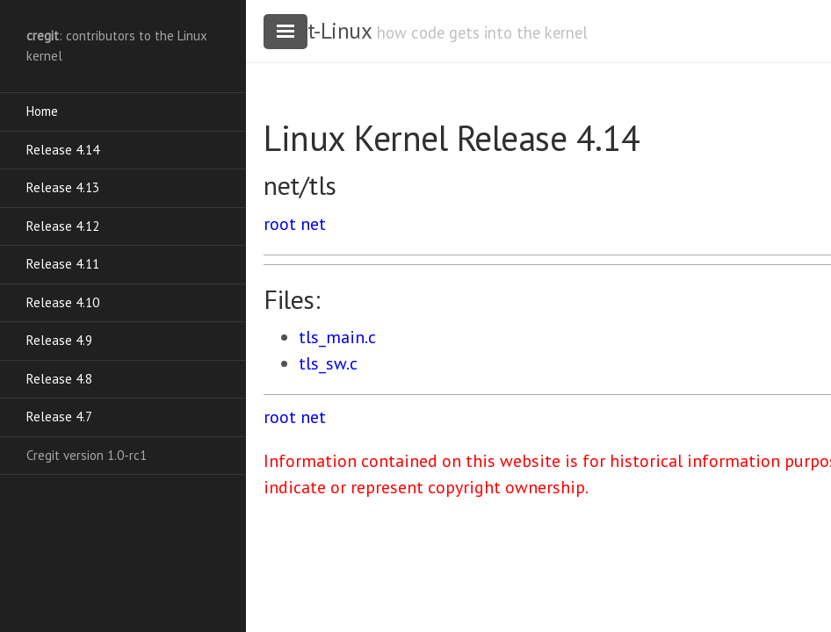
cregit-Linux (317, 31)
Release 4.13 (62, 187)
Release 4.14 (62, 149)
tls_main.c (337, 337)
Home (42, 111)
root (280, 223)
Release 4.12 (62, 226)
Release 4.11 (62, 263)
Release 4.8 (59, 378)
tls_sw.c (328, 363)
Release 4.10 (62, 302)
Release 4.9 (59, 340)
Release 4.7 (59, 416)
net (313, 223)
